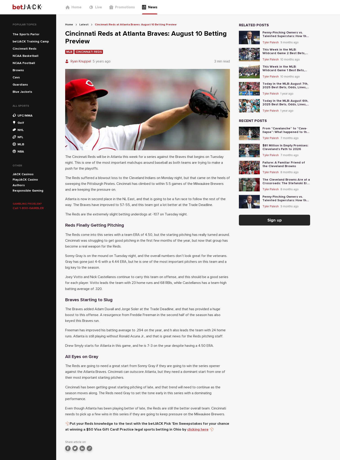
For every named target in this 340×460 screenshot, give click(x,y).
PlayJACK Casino (25, 179)
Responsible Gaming (28, 190)
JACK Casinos (23, 174)
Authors (19, 185)
